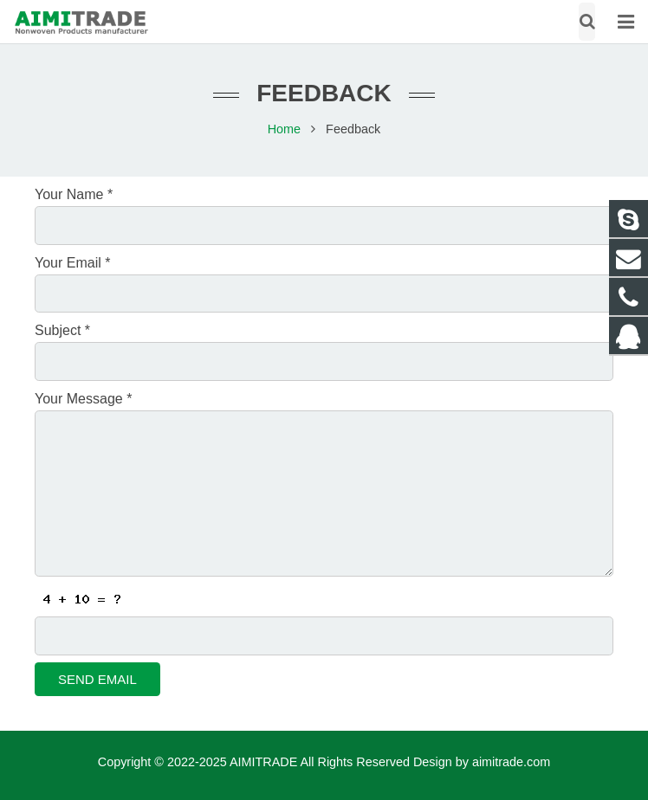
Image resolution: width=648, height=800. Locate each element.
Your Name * (74, 194)
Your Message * (83, 398)
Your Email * (72, 262)
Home (284, 129)
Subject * (62, 330)
